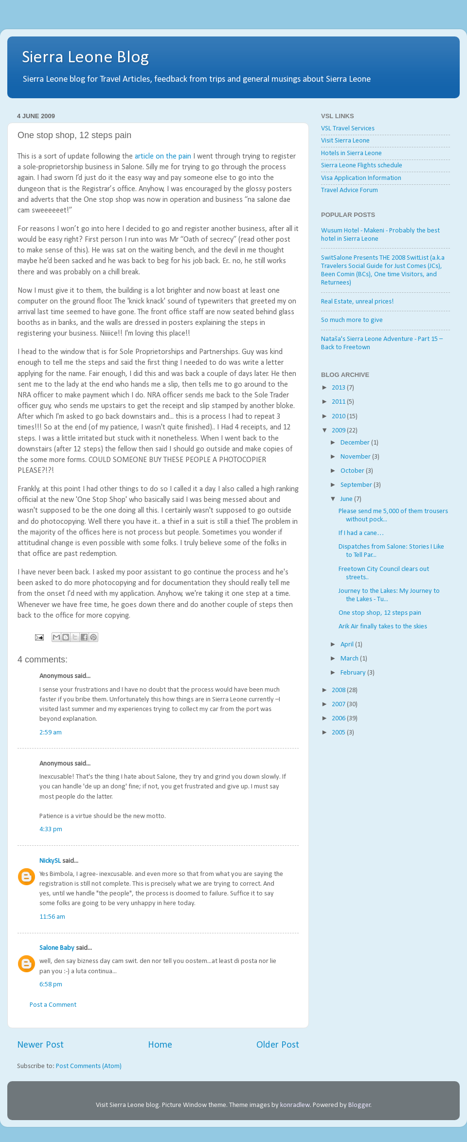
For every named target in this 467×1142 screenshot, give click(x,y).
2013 (339, 388)
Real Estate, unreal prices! (357, 301)
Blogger (359, 1105)
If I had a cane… (361, 533)
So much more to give (352, 320)
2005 (339, 732)
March (350, 658)
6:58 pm (50, 984)
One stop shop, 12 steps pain (380, 613)
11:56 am (52, 917)
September (357, 485)
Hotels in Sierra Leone (351, 153)
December (356, 442)
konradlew (295, 1105)
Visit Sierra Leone (345, 140)
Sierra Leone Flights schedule (361, 165)
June (347, 499)
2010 (339, 416)
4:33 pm (50, 829)
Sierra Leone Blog (85, 58)
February (354, 673)
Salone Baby (56, 948)
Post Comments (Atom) (89, 1066)
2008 (339, 690)
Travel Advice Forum (349, 190)
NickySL (50, 861)
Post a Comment (53, 1005)
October (353, 471)
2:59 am (50, 732)
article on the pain (163, 157)
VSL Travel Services (348, 128)
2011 (339, 402)
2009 (339, 430)
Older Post (277, 1045)
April (348, 644)
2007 (339, 704)
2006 (339, 718)
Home (160, 1045)
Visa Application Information (361, 178)
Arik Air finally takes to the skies (383, 626)
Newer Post (40, 1045)
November (356, 457)
